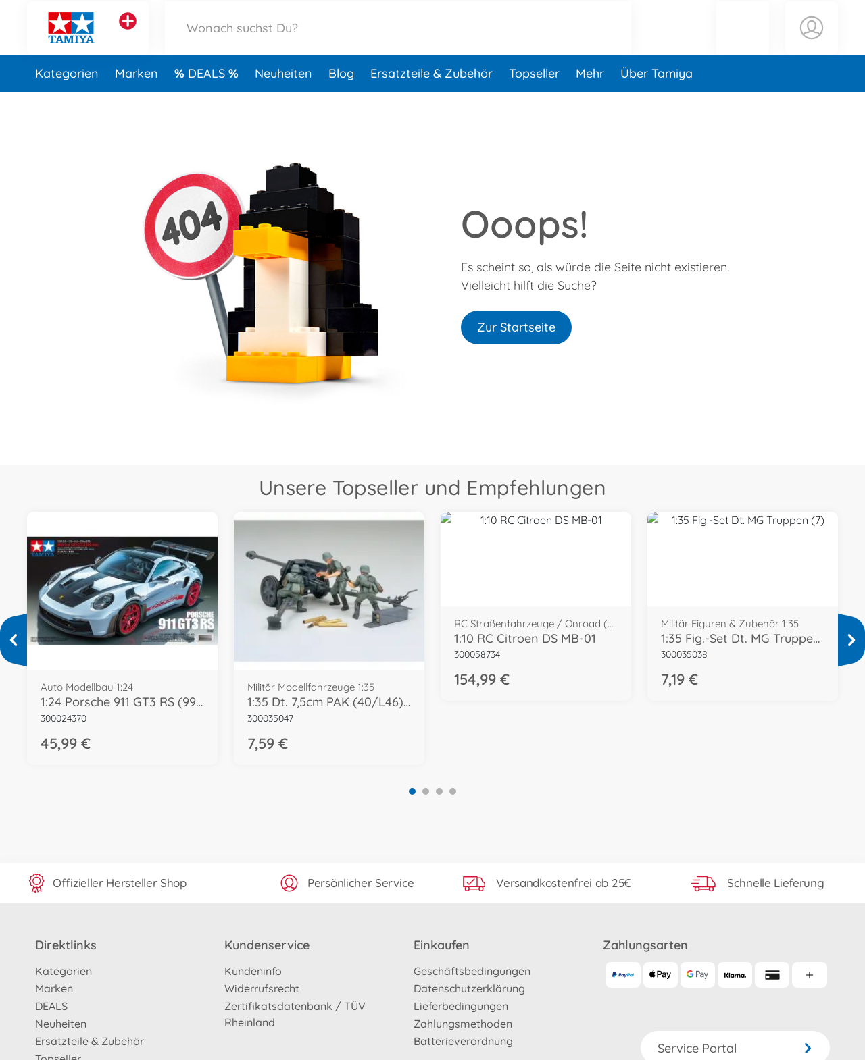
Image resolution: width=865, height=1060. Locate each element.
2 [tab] (425, 791)
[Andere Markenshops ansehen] (128, 36)
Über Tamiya (656, 103)
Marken (136, 103)
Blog (341, 103)
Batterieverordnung (463, 1041)
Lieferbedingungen (461, 1006)
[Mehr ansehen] (13, 640)
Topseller (534, 103)
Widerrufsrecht (261, 988)
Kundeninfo (253, 971)
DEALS (208, 103)
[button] (742, 43)
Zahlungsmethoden (463, 1023)
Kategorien (67, 103)
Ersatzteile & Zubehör (431, 103)
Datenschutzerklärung (469, 988)
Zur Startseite (516, 327)
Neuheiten (283, 103)
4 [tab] (452, 791)
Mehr (590, 103)
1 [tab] (412, 791)
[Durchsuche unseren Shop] (398, 43)
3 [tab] (439, 791)
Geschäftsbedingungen (472, 971)
